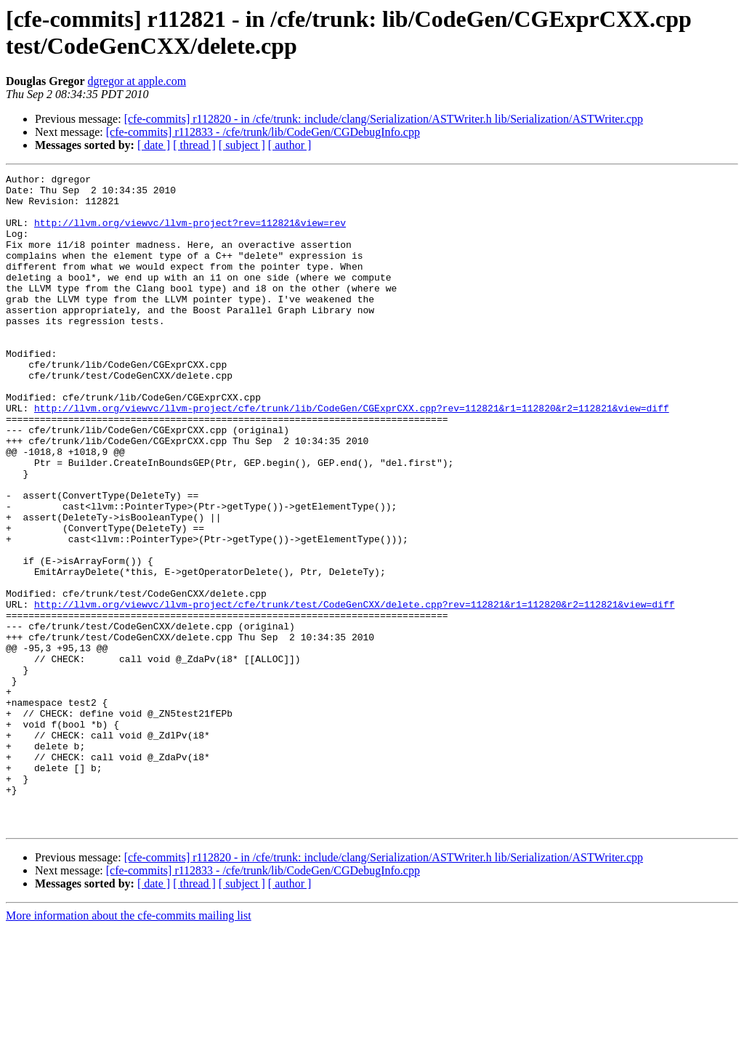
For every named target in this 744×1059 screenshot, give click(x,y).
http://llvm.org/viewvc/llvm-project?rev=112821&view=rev (190, 233)
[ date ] (153, 145)
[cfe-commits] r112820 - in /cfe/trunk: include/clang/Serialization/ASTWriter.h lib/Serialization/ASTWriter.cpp (383, 119)
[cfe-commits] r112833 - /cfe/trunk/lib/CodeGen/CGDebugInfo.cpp (263, 132)
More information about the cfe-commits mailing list (128, 1046)
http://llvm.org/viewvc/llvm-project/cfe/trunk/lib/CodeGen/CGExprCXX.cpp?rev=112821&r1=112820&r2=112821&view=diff (351, 455)
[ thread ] (194, 145)
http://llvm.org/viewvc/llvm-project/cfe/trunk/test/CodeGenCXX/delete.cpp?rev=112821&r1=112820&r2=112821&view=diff (354, 691)
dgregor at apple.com (137, 81)
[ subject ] (242, 145)
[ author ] (290, 145)
